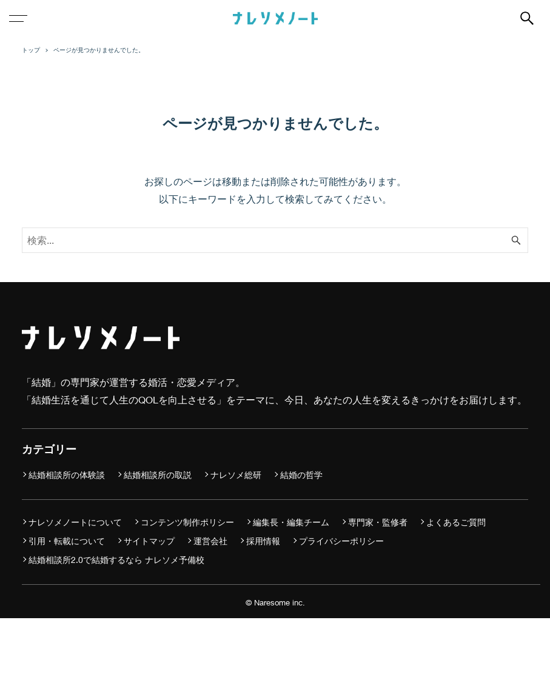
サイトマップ (149, 541)
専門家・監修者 (377, 522)
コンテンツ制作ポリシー (187, 522)
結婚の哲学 (301, 475)
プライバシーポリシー (341, 541)
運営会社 (210, 541)
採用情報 (263, 541)
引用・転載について (67, 541)
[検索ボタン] (527, 18)
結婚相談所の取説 (158, 475)
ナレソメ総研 (235, 475)
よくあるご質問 (456, 522)
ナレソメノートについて (75, 522)
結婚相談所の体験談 (67, 475)
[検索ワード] (275, 240)
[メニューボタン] (18, 18)
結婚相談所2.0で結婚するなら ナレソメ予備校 (116, 559)
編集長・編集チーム (291, 522)
